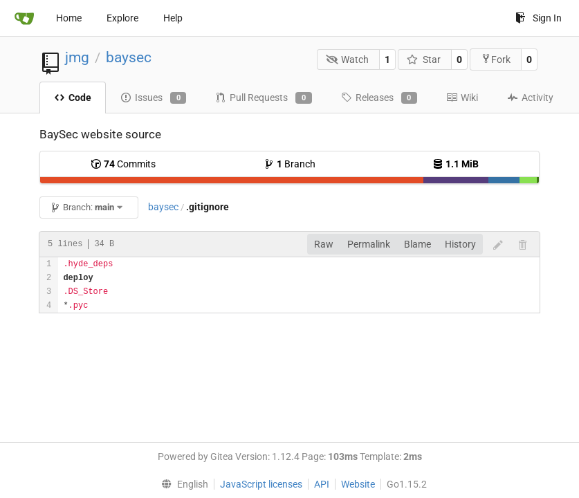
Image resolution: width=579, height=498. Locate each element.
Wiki (462, 97)
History (460, 244)
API (321, 484)
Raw (323, 244)
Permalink (368, 244)
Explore (122, 18)
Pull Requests (263, 98)
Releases (379, 98)
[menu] (182, 484)
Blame (417, 244)
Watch (347, 59)
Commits (123, 163)
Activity (530, 97)
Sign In (538, 18)
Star (424, 59)
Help (173, 18)
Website (358, 484)
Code (72, 97)
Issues (153, 98)
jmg (77, 57)
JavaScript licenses (261, 484)
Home (69, 18)
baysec (128, 57)
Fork (496, 59)
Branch (289, 163)
